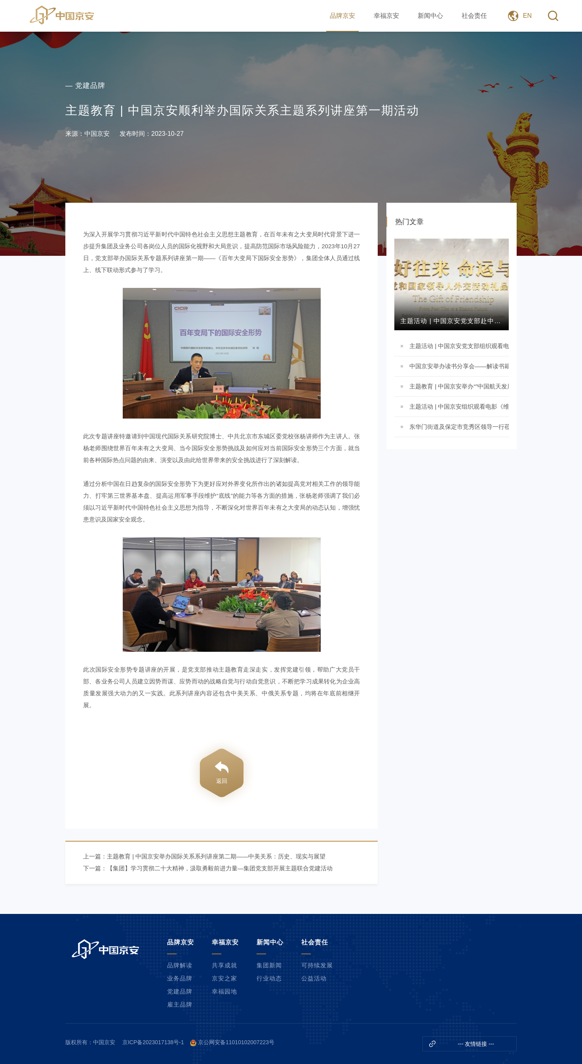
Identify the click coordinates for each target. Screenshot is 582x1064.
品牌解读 (179, 965)
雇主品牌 (179, 1004)
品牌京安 (342, 15)
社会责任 (474, 15)
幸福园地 (224, 991)
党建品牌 (179, 991)
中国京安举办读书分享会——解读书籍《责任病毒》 (459, 366)
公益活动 (314, 978)
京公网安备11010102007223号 (236, 1042)
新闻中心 (430, 15)
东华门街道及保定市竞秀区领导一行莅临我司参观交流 (459, 426)
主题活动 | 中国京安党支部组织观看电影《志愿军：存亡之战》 (459, 346)
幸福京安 (386, 15)
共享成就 (224, 965)
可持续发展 (317, 965)
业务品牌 (179, 978)
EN (527, 15)
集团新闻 (269, 965)
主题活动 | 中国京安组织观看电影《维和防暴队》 (459, 406)
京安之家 (224, 978)
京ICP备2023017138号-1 (153, 1042)
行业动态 (269, 978)
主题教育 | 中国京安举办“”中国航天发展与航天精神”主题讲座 (459, 386)
